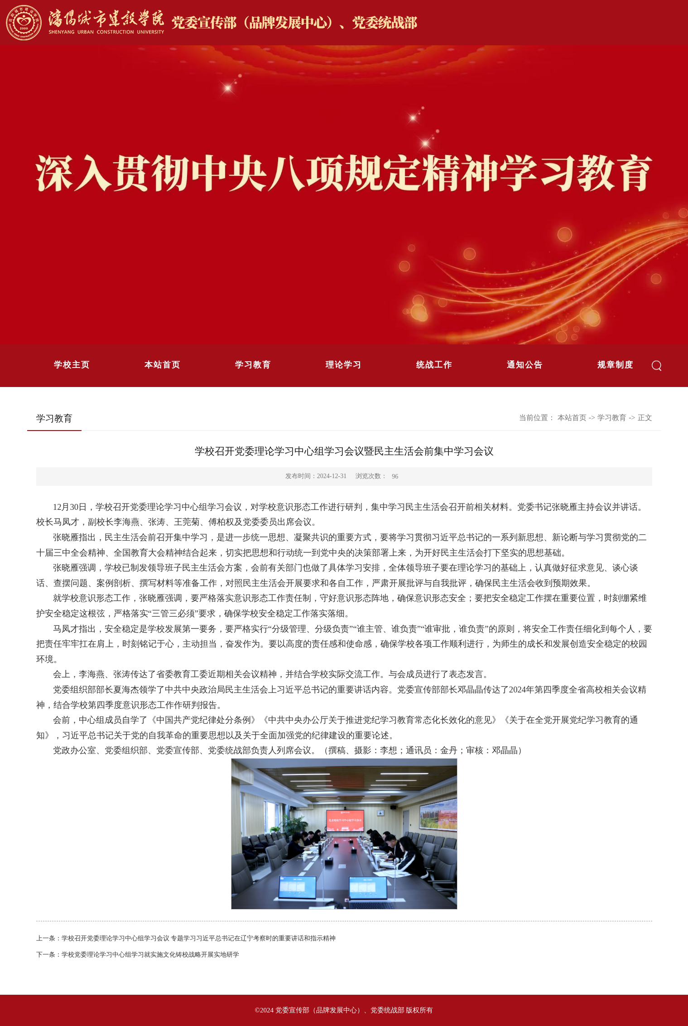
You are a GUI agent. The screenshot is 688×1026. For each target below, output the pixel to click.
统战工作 (434, 364)
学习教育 (253, 364)
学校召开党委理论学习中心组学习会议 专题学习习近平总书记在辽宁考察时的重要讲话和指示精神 (199, 938)
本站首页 (162, 364)
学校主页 (72, 364)
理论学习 (344, 364)
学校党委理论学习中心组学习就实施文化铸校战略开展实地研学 (150, 954)
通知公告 (525, 364)
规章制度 (615, 364)
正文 (645, 417)
